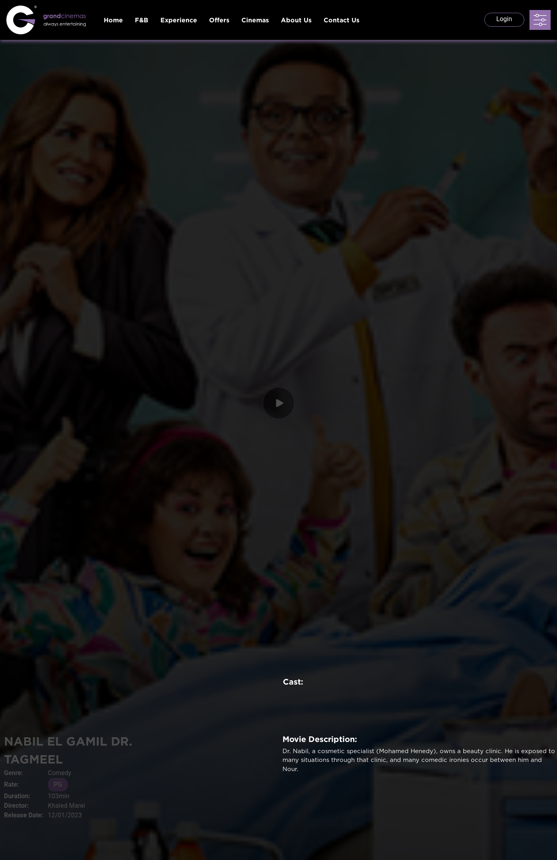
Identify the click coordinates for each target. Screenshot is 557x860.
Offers (219, 20)
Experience (178, 20)
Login (504, 19)
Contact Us (341, 20)
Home (113, 20)
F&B (141, 20)
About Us (296, 20)
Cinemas (255, 20)
